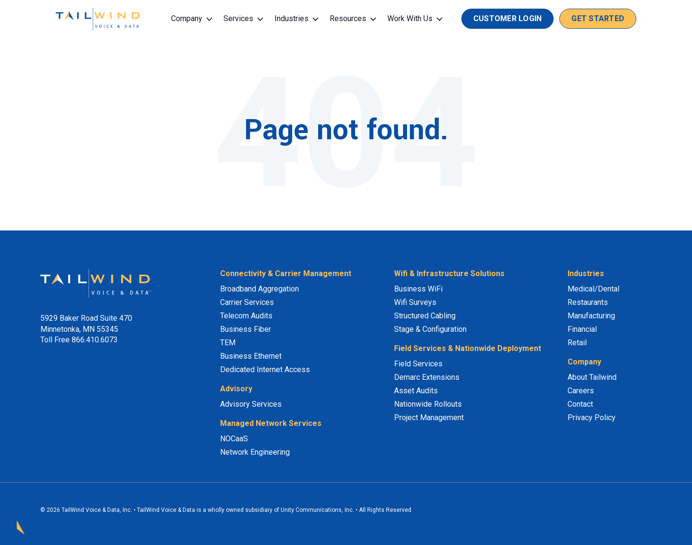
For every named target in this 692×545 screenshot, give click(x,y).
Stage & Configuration (430, 329)
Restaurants (588, 302)
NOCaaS (234, 438)
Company (186, 18)
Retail (577, 342)
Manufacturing (591, 315)
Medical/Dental (593, 288)
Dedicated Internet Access (265, 369)
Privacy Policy (592, 417)
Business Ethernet (251, 356)
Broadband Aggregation (259, 288)
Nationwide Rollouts (428, 404)
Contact (580, 404)
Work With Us (409, 18)
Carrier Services (247, 302)
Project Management (429, 417)
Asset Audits (416, 390)
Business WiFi (418, 288)
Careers (581, 390)
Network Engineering (255, 452)
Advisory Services (251, 404)
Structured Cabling (425, 315)
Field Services (418, 363)
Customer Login (507, 18)
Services (238, 18)
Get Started (597, 18)
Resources (348, 18)
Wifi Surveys (415, 302)
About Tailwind (592, 377)
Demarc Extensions (426, 377)
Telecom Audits (246, 315)
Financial (582, 329)
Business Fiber (245, 329)
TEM (227, 342)
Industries (291, 18)
